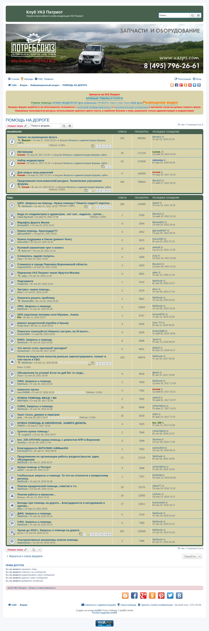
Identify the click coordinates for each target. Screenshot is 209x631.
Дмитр (155, 372)
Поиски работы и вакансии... (36, 494)
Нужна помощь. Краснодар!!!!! (37, 230)
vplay (24, 276)
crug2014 (26, 434)
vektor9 (156, 397)
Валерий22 (23, 225)
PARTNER (22, 400)
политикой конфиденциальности (94, 107)
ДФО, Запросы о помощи (34, 513)
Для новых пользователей (35, 172)
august (155, 203)
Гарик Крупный (25, 217)
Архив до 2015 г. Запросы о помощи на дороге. (48, 530)
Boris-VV (26, 251)
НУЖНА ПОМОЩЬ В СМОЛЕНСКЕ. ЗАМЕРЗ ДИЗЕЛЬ (51, 423)
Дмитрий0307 (24, 233)
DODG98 (157, 475)
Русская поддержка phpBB (104, 613)
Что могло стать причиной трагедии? (42, 348)
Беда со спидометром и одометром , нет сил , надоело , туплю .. (60, 214)
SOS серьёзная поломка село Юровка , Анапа (47, 314)
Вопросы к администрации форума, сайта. (85, 155)
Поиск (126, 102)
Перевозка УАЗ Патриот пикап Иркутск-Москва (48, 272)
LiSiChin (156, 494)
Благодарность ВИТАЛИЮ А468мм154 (42, 448)
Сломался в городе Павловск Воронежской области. (52, 264)
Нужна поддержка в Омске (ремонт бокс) (44, 239)
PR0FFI (21, 426)
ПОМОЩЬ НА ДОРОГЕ (28, 120)
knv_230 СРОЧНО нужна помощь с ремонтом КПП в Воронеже (58, 439)
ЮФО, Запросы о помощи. (34, 339)
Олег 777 (157, 322)
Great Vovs (22, 325)
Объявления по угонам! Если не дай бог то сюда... (51, 372)
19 (105, 534)
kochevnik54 (158, 502)
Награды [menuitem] (28, 79)
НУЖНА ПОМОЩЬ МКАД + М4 (37, 397)
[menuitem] (38, 79)
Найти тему (116, 102)
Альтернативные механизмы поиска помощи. (47, 539)
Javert (155, 339)
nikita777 (156, 486)
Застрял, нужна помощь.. (34, 289)
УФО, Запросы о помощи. (34, 306)
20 (110, 534)
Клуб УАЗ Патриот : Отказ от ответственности (31, 588)
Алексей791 (158, 314)
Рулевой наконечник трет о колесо (40, 247)
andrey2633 (158, 448)
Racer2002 (22, 242)
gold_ (20, 417)
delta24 (156, 348)
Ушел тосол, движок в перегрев (38, 414)
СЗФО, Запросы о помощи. (35, 406)
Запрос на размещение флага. (37, 137)
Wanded (26, 140)
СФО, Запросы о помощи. (34, 521)
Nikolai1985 (27, 301)
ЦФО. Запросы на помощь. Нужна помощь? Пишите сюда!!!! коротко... (64, 203)
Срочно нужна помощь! (33, 431)
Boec (19, 508)
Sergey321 (22, 284)
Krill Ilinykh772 (24, 451)
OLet (19, 375)
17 (97, 534)
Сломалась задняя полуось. (36, 256)
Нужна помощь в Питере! (34, 467)
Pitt (19, 317)
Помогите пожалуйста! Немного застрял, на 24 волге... (53, 331)
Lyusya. (156, 152)
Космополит (23, 351)
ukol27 (20, 470)
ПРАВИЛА (103, 102)
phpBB (97, 610)
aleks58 (156, 247)
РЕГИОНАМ (25, 152)
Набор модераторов (30, 160)
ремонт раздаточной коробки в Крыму (43, 322)
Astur (20, 292)
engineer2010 (24, 267)
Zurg (19, 259)
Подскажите (25, 281)
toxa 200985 (23, 392)
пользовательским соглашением (131, 107)
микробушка (23, 542)
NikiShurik (27, 206)
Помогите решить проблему (36, 297)
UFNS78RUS (159, 406)
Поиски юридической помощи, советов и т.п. (47, 486)
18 (101, 534)
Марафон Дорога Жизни (33, 222)
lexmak (21, 155)
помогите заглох (28, 389)
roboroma (157, 160)
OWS (155, 414)
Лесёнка (21, 442)
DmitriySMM (23, 334)
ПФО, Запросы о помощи (34, 381)
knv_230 (156, 422)
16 (92, 534)
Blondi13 (156, 137)
